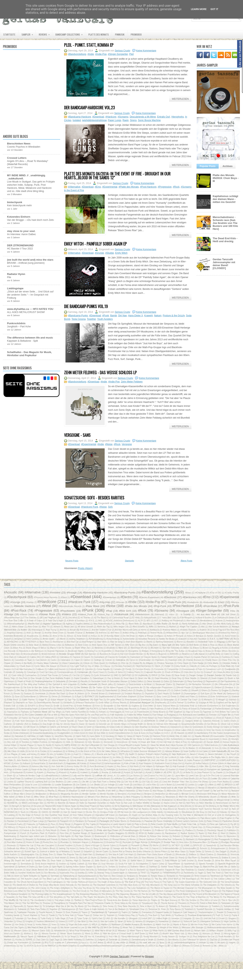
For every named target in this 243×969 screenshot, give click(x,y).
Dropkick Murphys (133, 694)
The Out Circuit (79, 891)
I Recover (33, 748)
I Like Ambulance (230, 745)
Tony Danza (175, 909)
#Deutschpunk (17, 597)
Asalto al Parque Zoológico (151, 636)
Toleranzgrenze (68, 909)
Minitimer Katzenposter (73, 797)
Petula (203, 824)
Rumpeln (123, 845)
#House (120, 602)
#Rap (109, 610)
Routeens (11, 845)
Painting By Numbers (187, 818)
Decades (73, 681)
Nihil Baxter (138, 806)
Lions (156, 782)
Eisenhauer (146, 700)
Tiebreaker (226, 903)
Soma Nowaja (204, 861)
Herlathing (158, 739)
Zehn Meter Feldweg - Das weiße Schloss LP (100, 372)
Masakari (73, 791)
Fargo (236, 709)
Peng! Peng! (65, 824)
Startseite (9, 34)
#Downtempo (109, 597)
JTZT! (122, 754)
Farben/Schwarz (222, 709)
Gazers (91, 724)
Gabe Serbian (174, 721)
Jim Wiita (116, 757)
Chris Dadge (198, 663)
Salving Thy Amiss (67, 848)
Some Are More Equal (225, 861)
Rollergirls (155, 842)
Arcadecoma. (33, 636)
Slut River (192, 858)
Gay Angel (47, 724)
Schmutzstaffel (189, 848)
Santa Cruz (84, 848)
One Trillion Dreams (82, 815)
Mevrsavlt (173, 794)
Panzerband (23, 821)
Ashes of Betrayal (195, 636)
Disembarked (111, 690)
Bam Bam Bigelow (134, 642)
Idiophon (234, 748)
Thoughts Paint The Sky (80, 903)
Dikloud (218, 687)
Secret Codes (102, 851)
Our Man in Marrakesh (193, 815)
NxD (234, 809)
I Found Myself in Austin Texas (132, 745)
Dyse (17, 696)
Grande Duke (134, 730)
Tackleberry (189, 873)
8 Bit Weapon (186, 618)
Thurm (193, 903)
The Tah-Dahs (72, 897)
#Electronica (189, 597)
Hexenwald (214, 739)
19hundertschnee (12, 618)
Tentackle (171, 876)
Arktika (46, 636)
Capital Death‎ (166, 657)
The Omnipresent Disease (57, 891)
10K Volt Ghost (228, 614)
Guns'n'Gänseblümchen (119, 733)
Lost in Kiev (151, 785)
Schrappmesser (218, 848)
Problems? (160, 830)
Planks (177, 827)
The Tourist (177, 897)
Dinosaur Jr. (230, 687)
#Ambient (55, 592)
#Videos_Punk (85, 614)
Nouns (156, 809)
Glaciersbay (100, 727)
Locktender (46, 785)
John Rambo (22, 760)
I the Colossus (172, 748)
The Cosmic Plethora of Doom (80, 882)
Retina (64, 839)
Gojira (226, 727)
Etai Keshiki (122, 706)
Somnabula (26, 864)
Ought (134, 815)
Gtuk (91, 733)
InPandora (125, 751)
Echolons (203, 696)
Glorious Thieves (159, 727)
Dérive (55, 696)
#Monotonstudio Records (70, 606)
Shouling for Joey (15, 858)
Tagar (200, 873)
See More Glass (178, 851)
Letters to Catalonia (230, 778)
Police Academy (213, 827)
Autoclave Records (146, 639)
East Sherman (146, 696)
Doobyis (27, 694)
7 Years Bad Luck (168, 618)
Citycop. (107, 666)
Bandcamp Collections (70, 33)
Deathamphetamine (44, 681)
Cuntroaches (30, 675)
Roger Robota (141, 842)
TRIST (144, 873)
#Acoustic (10, 592)
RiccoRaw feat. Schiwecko (170, 839)
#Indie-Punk (174, 602)
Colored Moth (75, 669)
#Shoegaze (182, 610)
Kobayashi (136, 769)
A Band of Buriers (203, 618)
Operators (123, 815)
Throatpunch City (149, 903)
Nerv (6, 806)
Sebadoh (88, 851)
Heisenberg (82, 739)
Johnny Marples (58, 760)
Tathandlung (68, 876)
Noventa (182, 809)
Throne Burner (167, 903)
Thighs (154, 900)
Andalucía (154, 630)
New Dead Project (88, 806)
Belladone (69, 645)
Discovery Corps (93, 690)
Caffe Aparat (199, 654)
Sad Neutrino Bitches (229, 845)
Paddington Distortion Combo (142, 818)
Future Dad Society (87, 721)
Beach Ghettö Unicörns (14, 645)
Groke (6, 733)
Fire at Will (52, 715)
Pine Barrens (103, 827)
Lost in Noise (166, 785)
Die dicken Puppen (114, 687)
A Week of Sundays (76, 621)
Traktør (134, 912)
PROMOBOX (136, 34)
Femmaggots (115, 712)
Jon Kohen (103, 760)
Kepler (110, 766)
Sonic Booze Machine (149, 120)
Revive (133, 839)
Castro (54, 660)
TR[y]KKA (154, 873)
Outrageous (230, 815)
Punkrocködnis (16, 323)
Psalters (189, 830)
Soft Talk (114, 861)
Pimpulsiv (89, 827)
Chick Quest (99, 663)
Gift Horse (31, 727)
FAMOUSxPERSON (65, 709)
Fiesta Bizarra (159, 712)
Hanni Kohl (81, 736)
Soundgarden (142, 864)
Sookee (62, 864)
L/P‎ (177, 772)
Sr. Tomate (110, 867)
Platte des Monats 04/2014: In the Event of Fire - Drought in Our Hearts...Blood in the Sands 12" (117, 176)
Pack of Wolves (107, 818)
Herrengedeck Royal (195, 739)
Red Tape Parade (83, 836)
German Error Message (167, 724)
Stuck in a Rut (126, 870)
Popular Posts (208, 166)
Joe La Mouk (170, 757)
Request (29, 839)
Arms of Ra (58, 636)
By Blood (151, 654)
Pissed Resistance (141, 827)
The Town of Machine (196, 897)
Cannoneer (135, 657)
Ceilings (97, 660)
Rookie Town (169, 842)
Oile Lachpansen (140, 812)
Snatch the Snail (22, 861)
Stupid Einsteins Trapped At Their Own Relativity (171, 870)
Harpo (129, 736)
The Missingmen (205, 888)
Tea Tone (103, 876)
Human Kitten (10, 745)
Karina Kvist (95, 763)
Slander (103, 858)
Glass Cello (115, 727)
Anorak (37, 633)
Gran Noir (118, 730)
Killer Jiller (204, 766)
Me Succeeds (186, 791)
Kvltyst (127, 772)
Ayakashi (182, 639)
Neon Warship (205, 803)
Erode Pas (68, 706)
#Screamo (123, 116)
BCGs (236, 639)
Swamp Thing (103, 873)
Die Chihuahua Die (223, 684)
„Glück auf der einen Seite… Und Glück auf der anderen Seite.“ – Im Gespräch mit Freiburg (30, 294)
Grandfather (148, 730)
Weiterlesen (180, 99)
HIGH (190, 733)
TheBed (77, 900)
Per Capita (91, 824)
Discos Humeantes (74, 690)
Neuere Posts (71, 560)
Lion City (146, 782)
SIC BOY (175, 845)
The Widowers (229, 897)
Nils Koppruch (170, 806)
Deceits (84, 681)
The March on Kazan (159, 888)
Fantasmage (206, 709)
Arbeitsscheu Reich (227, 633)
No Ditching (211, 806)
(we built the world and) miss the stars (30, 259)
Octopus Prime (106, 812)
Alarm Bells (133, 624)
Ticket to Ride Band (208, 903)
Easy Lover (162, 696)
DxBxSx (7, 696)
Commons (158, 669)
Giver (89, 727)
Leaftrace (28, 778)
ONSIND (56, 812)
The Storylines (56, 897)
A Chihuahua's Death (224, 618)
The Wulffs (9, 900)
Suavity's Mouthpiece (207, 870)
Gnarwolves (198, 727)
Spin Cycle (43, 867)
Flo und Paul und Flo (97, 715)
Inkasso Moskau (172, 751)
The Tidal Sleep (161, 897)
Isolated (77, 120)
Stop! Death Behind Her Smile (40, 870)
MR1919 (228, 785)
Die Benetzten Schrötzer (200, 684)
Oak (65, 812)
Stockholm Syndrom (13, 870)
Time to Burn (146, 906)
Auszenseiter (129, 639)
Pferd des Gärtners (218, 824)
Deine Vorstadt (153, 681)
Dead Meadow (161, 678)
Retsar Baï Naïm (101, 839)
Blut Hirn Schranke (171, 648)
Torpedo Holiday (223, 909)
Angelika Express (15, 633)
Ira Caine (203, 751)
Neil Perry (190, 803)
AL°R (140, 621)
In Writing (70, 751)
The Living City (102, 888)
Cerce (132, 660)
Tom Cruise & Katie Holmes (91, 909)
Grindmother (230, 730)
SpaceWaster (174, 864)
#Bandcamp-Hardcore (79, 116)
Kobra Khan (159, 769)
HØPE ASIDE (70, 745)
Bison (220, 645)
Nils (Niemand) (153, 806)
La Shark (8, 776)
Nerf (234, 803)
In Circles (42, 751)
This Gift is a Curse (209, 900)
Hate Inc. (187, 736)
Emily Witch (121, 253)
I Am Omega (108, 745)
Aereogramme (232, 621)
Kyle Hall (138, 772)
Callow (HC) (35, 657)
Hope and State (148, 742)
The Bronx (205, 879)
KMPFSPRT (209, 760)
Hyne (39, 745)
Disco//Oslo (33, 690)
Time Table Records (127, 906)
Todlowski (22, 909)
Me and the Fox (220, 791)
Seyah (233, 851)
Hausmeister (219, 736)
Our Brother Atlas (149, 815)
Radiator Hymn (16, 274)
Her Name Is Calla (141, 739)
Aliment (56, 627)
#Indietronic (193, 602)
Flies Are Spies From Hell (72, 715)
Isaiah (43, 754)
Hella (93, 739)
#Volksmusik (121, 614)
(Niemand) (159, 614)
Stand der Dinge (191, 867)
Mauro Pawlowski (127, 791)
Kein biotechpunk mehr (19, 205)
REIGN (131, 833)
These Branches (139, 900)
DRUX (154, 675)
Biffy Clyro (130, 645)
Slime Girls (133, 858)
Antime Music (156, 633)
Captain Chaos (183, 657)
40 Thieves (86, 618)
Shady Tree (48, 854)
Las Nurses (135, 776)
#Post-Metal (210, 606)
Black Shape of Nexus (36, 648)
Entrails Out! (163, 116)
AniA (28, 633)
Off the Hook (123, 812)
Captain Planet (200, 657)
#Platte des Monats (129, 186)
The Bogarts (129, 879)
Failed (143, 709)
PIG (84, 818)
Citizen (63, 666)
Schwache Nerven (12, 851)
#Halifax (30, 602)
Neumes (38, 806)
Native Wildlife (142, 803)
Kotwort (29, 772)
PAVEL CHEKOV (52, 818)
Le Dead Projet (14, 778)
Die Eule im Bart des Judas (35, 687)
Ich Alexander (205, 748)
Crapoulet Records (152, 672)
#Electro (126, 597)
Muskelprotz (167, 800)
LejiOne (141, 778)
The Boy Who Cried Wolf (166, 879)
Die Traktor (97, 687)
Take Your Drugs (231, 873)
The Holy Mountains (150, 885)
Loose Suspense (63, 784)
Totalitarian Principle (26, 912)
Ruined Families (65, 845)
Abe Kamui (191, 621)
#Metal (46, 606)
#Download (98, 116)
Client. (157, 666)
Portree (228, 827)
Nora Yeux (65, 809)
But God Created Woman (131, 654)
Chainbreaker (145, 660)
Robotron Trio (112, 842)
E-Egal (78, 696)
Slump (181, 858)
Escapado (108, 706)
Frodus (188, 718)
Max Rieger (158, 791)
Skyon (93, 858)
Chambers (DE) (175, 660)
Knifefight (111, 769)
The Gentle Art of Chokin (24, 885)
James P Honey (197, 754)
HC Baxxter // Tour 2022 (20, 248)
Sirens (133, 120)
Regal (187, 836)
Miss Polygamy (133, 797)
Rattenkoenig (10, 836)
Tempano (131, 876)
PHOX (76, 818)
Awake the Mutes (167, 639)
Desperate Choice (164, 684)
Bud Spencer (90, 654)
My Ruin (194, 800)
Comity (128, 669)
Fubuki (228, 718)
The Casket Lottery (223, 879)
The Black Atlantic (69, 879)
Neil (180, 803)
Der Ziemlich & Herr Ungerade (63, 684)
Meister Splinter (89, 794)
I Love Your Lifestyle (16, 748)
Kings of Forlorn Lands (17, 769)
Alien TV (46, 627)
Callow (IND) (50, 657)
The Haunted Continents (104, 885)
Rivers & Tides (32, 842)
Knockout (123, 769)
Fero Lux (129, 712)
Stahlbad (153, 867)
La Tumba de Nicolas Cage (28, 776)
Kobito (147, 769)
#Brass (188, 593)
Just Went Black (175, 760)
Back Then (44, 642)
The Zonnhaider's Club (40, 900)
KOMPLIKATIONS (227, 760)
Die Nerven (57, 687)
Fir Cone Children (34, 714)
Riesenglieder (204, 839)
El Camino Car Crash (188, 700)
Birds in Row (208, 645)
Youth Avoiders (105, 319)
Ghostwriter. (17, 727)
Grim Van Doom (213, 730)
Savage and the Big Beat (124, 848)
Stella (233, 867)
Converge (31, 672)
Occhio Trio (91, 812)
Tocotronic (185, 906)
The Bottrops (145, 879)
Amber (24, 629)
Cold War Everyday (23, 669)
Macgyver (16, 788)
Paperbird (51, 821)
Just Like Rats (157, 760)
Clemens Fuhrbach (123, 666)
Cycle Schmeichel (102, 675)
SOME (187, 845)
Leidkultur (117, 778)
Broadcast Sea (195, 651)
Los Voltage (109, 785)
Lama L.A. (111, 776)
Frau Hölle (105, 718)
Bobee (196, 648)
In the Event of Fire (74, 190)
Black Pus (17, 648)
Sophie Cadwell (77, 864)
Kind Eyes (216, 766)
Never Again (70, 806)
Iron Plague (12, 754)
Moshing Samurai (79, 800)
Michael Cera (187, 794)
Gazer (82, 724)
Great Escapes (165, 730)
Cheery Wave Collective (47, 663)
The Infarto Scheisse (189, 885)
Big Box (142, 645)
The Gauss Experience (185, 882)
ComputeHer (173, 669)
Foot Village (157, 715)
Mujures (107, 800)
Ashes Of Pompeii (175, 636)
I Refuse (46, 748)
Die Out (69, 687)
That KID (228, 876)
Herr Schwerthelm (174, 739)
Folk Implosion (116, 715)
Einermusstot (131, 700)
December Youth (98, 681)
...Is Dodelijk (185, 614)
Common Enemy (143, 669)
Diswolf (194, 690)
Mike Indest (9, 797)
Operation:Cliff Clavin (105, 815)
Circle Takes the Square (45, 666)
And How (84, 630)
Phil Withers (9, 827)
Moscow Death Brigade (57, 800)
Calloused (21, 657)
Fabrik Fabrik (108, 709)
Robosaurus (97, 842)
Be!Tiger (232, 642)
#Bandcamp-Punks (78, 315)
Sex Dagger (220, 851)
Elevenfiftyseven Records (48, 703)
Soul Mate (92, 864)
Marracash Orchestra (34, 791)
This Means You (11, 903)
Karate (83, 763)
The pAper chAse (62, 900)
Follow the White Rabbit (138, 715)
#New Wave (93, 606)
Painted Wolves (167, 818)
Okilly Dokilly (157, 812)
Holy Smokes (94, 742)
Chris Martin (213, 663)
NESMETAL (12, 803)
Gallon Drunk (230, 721)
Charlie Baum (211, 660)
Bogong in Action (220, 648)
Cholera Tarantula (165, 663)
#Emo (98, 186)
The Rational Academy (17, 894)
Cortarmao (82, 672)
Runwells (135, 845)
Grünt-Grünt (79, 733)
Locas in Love (31, 785)
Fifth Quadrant (175, 712)
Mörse (236, 800)
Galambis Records (211, 721)
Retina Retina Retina (80, 839)
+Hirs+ (172, 614)
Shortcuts (234, 854)
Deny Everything (194, 681)
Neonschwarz (222, 803)
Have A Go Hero (11, 739)
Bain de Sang (116, 642)
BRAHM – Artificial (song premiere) (25, 263)
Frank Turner (64, 718)
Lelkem (151, 778)
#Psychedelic (67, 610)
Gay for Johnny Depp (65, 724)
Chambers (159, 660)
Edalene (235, 696)
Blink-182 (123, 648)
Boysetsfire (107, 651)
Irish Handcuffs (219, 751)
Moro (40, 800)
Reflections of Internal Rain (122, 836)
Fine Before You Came (225, 712)
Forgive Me (225, 715)
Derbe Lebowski (89, 684)
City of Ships (93, 666)
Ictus (224, 748)
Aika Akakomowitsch (102, 624)
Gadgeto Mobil (192, 721)
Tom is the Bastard (116, 909)
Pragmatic (88, 830)
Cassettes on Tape (23, 660)
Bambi (113, 315)
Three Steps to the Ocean (126, 903)
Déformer (43, 696)
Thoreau (46, 903)
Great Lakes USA (183, 730)
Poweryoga (75, 830)
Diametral (180, 684)
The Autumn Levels (29, 879)
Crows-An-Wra (223, 672)
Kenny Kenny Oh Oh (76, 766)
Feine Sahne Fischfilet (75, 712)
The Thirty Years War (118, 897)
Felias (92, 712)
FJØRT (82, 708)
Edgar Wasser (57, 700)
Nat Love (128, 803)
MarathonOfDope (228, 788)
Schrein (232, 848)
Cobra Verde (180, 666)
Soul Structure (107, 864)
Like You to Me (131, 782)
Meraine (148, 794)
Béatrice (186, 654)
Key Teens (122, 766)
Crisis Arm (188, 672)
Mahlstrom (81, 787)
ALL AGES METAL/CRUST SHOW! (26, 312)
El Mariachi (207, 700)
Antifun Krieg (128, 633)
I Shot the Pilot (94, 748)
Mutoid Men (182, 800)
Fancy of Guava (189, 709)
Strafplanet (62, 870)
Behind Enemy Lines (51, 645)
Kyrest (148, 772)
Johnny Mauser (77, 760)
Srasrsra (122, 867)
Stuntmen (141, 870)
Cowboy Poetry (133, 672)
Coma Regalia (103, 669)
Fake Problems (156, 709)
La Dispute (231, 772)
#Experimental (109, 186)
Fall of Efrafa (172, 709)
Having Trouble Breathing (33, 739)
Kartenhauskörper (112, 763)
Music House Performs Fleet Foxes (142, 800)
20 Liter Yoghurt (48, 617)
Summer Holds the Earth (29, 873)
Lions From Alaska (220, 782)
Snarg (7, 860)
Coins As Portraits (208, 666)
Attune (63, 639)
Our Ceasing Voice (170, 815)
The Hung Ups (170, 885)
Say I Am (144, 848)
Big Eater (154, 645)
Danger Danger (196, 675)
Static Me (223, 867)
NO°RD (50, 803)
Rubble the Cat (26, 845)
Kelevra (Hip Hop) (40, 766)
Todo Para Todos (38, 909)
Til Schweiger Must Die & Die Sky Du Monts (63, 906)
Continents (230, 669)
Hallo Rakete (45, 736)
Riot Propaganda (222, 839)
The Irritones (226, 885)
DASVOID (126, 675)
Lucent (191, 785)
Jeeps (37, 757)
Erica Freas (44, 706)
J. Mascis (86, 754)
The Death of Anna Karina (109, 882)
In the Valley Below (108, 751)
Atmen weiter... (49, 639)
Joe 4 (158, 757)
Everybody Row (187, 706)
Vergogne (127, 444)
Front (218, 718)
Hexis (224, 739)
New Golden (105, 806)
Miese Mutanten (228, 794)
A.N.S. (91, 621)
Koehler (172, 769)
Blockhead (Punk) (139, 648)
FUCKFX (94, 709)
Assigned (18, 639)
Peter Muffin (172, 824)
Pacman (122, 818)
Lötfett (210, 785)
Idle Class (11, 751)
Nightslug (125, 806)
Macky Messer (31, 788)
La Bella (186, 772)
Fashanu (25, 712)
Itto (68, 754)
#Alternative (74, 186)
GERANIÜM (149, 721)
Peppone (78, 824)
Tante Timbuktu (30, 876)
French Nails (132, 718)
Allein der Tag (103, 627)
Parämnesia (135, 821)
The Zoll (22, 900)
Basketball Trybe (205, 642)
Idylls (22, 751)
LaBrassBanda (51, 776)
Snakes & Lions (229, 858)
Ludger (201, 785)
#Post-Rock (18, 610)
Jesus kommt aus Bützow (97, 757)
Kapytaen (71, 763)
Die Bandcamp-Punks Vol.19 (86, 306)
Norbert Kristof (80, 809)
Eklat (157, 700)
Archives (228, 166)
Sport (99, 867)
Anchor (63, 630)
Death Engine (217, 678)
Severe (208, 851)
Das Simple (36, 678)
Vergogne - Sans (77, 435)
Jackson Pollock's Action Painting (153, 754)
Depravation (211, 681)
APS (148, 621)
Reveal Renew (119, 839)
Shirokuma (180, 854)
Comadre (117, 669)
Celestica (120, 660)
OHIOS (45, 812)
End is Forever (177, 703)
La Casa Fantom (201, 772)
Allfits (151, 627)
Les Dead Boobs (187, 778)
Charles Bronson (193, 660)
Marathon (212, 788)
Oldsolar (223, 812)
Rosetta (214, 842)
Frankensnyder (80, 718)
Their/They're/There (94, 900)
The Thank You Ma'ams (94, 897)
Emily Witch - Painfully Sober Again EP (95, 244)
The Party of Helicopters (101, 891)
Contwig (19, 672)
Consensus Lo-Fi (213, 669)
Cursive (65, 675)
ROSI (141, 833)
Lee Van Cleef (61, 778)
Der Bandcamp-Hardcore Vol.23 (89, 107)
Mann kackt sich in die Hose (169, 787)
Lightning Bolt (41, 782)
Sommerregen (10, 864)
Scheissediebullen (170, 848)
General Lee (104, 724)
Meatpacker (40, 794)
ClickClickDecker (143, 666)
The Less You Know (82, 888)
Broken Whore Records (225, 651)
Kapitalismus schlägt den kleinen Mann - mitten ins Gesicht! (225, 199)
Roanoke (65, 842)
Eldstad (232, 700)
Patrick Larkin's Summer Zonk (189, 821)
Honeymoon (122, 742)
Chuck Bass (25, 666)
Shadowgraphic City (30, 854)
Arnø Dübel (82, 636)
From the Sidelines (203, 718)
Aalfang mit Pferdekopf (172, 621)
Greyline (199, 730)
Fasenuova (12, 712)
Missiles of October (153, 797)
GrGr (97, 730)
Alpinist (172, 627)
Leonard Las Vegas (167, 778)
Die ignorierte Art (134, 687)
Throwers (182, 903)
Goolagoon (76, 730)
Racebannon (171, 833)
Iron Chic (235, 751)
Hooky (134, 742)
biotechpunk (14, 202)
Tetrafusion (215, 876)
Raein (125, 120)
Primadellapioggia (130, 830)
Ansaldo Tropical (74, 633)
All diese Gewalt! (85, 627)
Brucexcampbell (31, 654)
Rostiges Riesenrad (230, 842)
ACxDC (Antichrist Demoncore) (120, 621)
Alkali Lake (69, 627)
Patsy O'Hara (213, 821)
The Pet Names (140, 891)
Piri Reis (117, 827)
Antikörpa (142, 633)
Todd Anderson (201, 906)
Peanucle (30, 824)
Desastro (121, 684)
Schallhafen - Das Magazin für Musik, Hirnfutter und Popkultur (29, 354)
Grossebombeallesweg (43, 733)
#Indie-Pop (101, 54)
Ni (116, 806)
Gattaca (35, 724)
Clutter (167, 666)
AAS (100, 621)
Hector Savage (66, 739)
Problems (146, 830)
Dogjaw (225, 690)
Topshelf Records (204, 909)
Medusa (53, 794)
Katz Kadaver (145, 763)
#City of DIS (215, 593)
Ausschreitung (112, 639)
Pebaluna (43, 824)
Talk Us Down (13, 876)
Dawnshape (98, 678)
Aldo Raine (162, 623)
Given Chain (77, 727)
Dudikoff (176, 694)
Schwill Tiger (30, 851)
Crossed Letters (16, 157)
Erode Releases (84, 706)
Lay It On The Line (210, 776)
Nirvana (198, 806)
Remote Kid (208, 836)
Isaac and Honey (29, 754)
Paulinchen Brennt (230, 821)
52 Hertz (136, 618)
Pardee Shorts (119, 821)
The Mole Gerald (224, 888)
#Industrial (208, 602)
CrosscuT (208, 672)
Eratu (21, 706)
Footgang (171, 715)
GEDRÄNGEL (133, 721)
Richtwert (190, 839)
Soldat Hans (136, 861)
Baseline (191, 642)
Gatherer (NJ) (22, 724)
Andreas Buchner (188, 630)
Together (91, 319)
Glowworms (175, 727)
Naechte (61, 803)
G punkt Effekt (116, 721)
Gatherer (8, 724)
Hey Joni (11, 742)
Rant (223, 833)
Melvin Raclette (107, 794)
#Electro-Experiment (149, 597)
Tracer (84, 912)
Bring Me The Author (175, 651)
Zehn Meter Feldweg (131, 381)
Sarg (95, 848)
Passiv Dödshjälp (164, 821)
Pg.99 (233, 824)
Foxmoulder (12, 718)
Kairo (16, 763)
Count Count (98, 672)
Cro (198, 672)
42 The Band (100, 618)
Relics (196, 836)
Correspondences (65, 672)
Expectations (10, 709)
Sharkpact (100, 854)
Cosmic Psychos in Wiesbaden (23, 146)
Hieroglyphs (177, 116)
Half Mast (31, 736)
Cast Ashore (41, 660)
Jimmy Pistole (146, 757)
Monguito (8, 800)
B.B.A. (213, 639)
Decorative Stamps (118, 681)
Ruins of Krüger (92, 845)
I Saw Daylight (77, 748)
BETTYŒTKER (29, 642)
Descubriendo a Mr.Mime (143, 116)
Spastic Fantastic (206, 864)
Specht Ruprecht (227, 863)
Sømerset (132, 873)
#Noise (108, 444)
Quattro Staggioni (116, 833)
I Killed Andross (211, 745)
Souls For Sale (125, 864)
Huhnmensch (197, 742)
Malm (129, 787)
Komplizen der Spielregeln (219, 769)
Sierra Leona (45, 858)
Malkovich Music (115, 788)
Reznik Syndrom (146, 839)
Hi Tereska (24, 742)
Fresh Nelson (148, 718)
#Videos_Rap (104, 614)
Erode (56, 706)
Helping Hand (106, 739)
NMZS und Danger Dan (32, 803)
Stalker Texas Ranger (170, 867)
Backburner (58, 642)
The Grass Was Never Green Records (56, 885)
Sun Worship (50, 873)
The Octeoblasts (33, 891)
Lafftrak (98, 775)
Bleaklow (99, 648)
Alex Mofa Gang (224, 624)
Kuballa (95, 772)
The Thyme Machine (140, 897)
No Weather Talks (48, 809)
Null (226, 809)
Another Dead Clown (54, 633)
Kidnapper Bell (162, 766)
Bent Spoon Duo (99, 645)
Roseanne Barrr (199, 842)
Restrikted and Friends (47, 839)
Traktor (124, 912)
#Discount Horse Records (45, 597)
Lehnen (90, 778)
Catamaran (65, 660)
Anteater (90, 632)
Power (63, 830)
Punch (23, 833)
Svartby (81, 873)
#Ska (232, 611)
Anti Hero (115, 633)
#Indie (90, 54)
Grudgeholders (64, 733)
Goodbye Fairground (39, 730)
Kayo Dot (177, 763)
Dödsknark (66, 696)
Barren (180, 642)
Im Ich (31, 751)
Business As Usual (108, 654)
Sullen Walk (9, 873)
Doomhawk (40, 694)
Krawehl (148, 315)
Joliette (91, 760)
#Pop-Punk (159, 606)
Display (139, 690)
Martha (51, 791)
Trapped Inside (162, 912)
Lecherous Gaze (43, 778)
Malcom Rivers (97, 788)
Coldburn (40, 669)
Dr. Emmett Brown (96, 694)
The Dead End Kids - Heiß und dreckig (225, 240)
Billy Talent (180, 645)
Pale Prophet (226, 818)
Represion (231, 836)
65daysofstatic (149, 618)
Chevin (86, 663)
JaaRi (131, 754)
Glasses (127, 727)
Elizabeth (67, 703)
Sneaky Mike (40, 861)
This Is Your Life (228, 900)
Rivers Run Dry (50, 842)
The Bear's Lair (50, 879)
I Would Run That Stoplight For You (146, 748)
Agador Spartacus (52, 623)
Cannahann (99, 657)
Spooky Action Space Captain (79, 867)
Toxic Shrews (72, 912)
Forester (213, 715)
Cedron (86, 660)
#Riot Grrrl (125, 610)
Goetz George (213, 727)
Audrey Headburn (77, 639)
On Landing (9, 815)
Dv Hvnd (217, 693)
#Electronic (170, 597)
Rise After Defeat (15, 842)
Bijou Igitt (166, 644)
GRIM (161, 721)
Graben (106, 730)
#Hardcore (110, 116)
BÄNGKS (174, 654)
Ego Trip (72, 700)
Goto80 (87, 730)
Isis (51, 754)
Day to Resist (113, 678)
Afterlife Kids (33, 624)
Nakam (157, 315)
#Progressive (164, 186)
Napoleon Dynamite (97, 803)
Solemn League (153, 861)
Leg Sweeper (77, 778)
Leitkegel (130, 778)
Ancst (73, 629)
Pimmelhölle (75, 827)
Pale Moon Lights (208, 818)
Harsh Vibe (174, 736)
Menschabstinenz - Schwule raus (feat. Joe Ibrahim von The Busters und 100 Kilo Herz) (225, 223)
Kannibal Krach (56, 763)
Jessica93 (77, 757)
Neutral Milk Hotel (53, 806)
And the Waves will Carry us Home (130, 630)
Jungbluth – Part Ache (19, 326)
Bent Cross (83, 645)
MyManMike (207, 800)
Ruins (79, 845)
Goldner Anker (20, 730)
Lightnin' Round (24, 782)
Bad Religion (88, 642)
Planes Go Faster (162, 827)
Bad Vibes (102, 642)
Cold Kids (226, 666)
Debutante (60, 681)
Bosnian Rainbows (55, 651)
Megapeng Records (70, 794)
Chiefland (113, 663)
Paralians (79, 821)
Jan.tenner (25, 757)
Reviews (45, 33)
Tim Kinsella (93, 906)
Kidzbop (192, 766)
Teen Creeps (117, 876)
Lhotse (10, 782)
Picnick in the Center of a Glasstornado (36, 827)
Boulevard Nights (76, 651)
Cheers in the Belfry (23, 663)
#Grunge (99, 253)
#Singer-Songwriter (118, 54)
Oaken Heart (76, 812)
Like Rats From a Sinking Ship (107, 782)
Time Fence (108, 906)
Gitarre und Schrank (59, 727)
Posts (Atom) (85, 568)
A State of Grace (34, 621)
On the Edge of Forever (30, 815)
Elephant (8, 703)
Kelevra (24, 766)
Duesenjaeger (190, 694)
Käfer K (159, 772)
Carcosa (214, 657)
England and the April (226, 703)
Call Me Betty (214, 654)
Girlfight (42, 727)
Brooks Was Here (12, 654)
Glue (187, 727)
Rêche (156, 845)
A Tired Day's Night (54, 621)
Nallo (82, 803)
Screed (76, 851)
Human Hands (229, 742)
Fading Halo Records (126, 709)
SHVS (165, 845)
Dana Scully (179, 675)
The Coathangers (55, 882)
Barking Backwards (164, 642)
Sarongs (105, 848)
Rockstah (126, 842)
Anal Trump (51, 630)
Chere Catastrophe (70, 663)
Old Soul (212, 812)
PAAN (38, 818)
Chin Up (124, 663)
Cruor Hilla (16, 675)
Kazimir (188, 763)
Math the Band (87, 791)
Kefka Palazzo (202, 763)
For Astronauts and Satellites (192, 715)
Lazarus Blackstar (231, 776)
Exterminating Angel (28, 709)
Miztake (224, 797)
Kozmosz (51, 772)
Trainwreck (113, 912)
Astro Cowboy (32, 639)
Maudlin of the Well (106, 791)
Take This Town (213, 873)
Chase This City (228, 660)
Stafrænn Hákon (137, 867)
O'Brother (33, 812)
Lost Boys (137, 785)
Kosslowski (18, 772)
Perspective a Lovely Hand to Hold (115, 824)
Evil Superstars (229, 706)
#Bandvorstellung (77, 54)
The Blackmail (87, 879)
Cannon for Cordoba (117, 657)
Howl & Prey (181, 742)
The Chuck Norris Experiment (30, 882)
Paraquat (92, 821)
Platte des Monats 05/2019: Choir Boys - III (225, 178)
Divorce (214, 690)
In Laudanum (56, 751)
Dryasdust (149, 694)
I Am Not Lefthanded (90, 745)
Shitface (192, 854)
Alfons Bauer (18, 627)
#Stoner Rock (47, 614)
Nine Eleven (185, 806)
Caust (77, 660)
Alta (203, 627)
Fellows (102, 712)
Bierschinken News (18, 143)
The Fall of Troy (132, 881)
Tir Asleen (160, 906)
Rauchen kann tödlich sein (32, 836)
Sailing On (34, 848)
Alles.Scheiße (138, 627)
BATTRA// (224, 638)
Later (168, 776)
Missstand (170, 797)
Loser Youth (123, 785)
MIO (219, 785)
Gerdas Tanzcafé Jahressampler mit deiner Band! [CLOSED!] (224, 264)
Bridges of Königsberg (152, 651)
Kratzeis (63, 772)
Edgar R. (43, 700)
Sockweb (86, 861)
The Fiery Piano (152, 882)
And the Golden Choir (101, 630)
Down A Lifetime (76, 694)
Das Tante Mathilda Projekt (57, 678)
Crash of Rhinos (172, 672)
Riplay (236, 839)
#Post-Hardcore (148, 186)
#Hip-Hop (104, 602)
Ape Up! (185, 633)
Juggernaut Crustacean (122, 760)
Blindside (111, 648)
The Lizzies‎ (118, 888)
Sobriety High (71, 861)
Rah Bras (212, 833)
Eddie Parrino (28, 700)
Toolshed (188, 909)
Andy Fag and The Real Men (226, 630)
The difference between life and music (30, 337)
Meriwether (160, 794)
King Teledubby (232, 766)
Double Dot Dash (57, 694)
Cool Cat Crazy (46, 672)
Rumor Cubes (109, 845)
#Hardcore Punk (89, 506)
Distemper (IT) (163, 690)
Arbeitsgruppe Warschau (203, 633)
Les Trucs (203, 778)
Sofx (110, 506)
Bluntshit (155, 648)
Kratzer (73, 772)
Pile (9, 277)
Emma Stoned (119, 703)
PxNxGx (52, 833)
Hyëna (58, 745)
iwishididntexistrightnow (94, 120)
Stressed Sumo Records (82, 870)
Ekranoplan (169, 700)
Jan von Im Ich (10, 757)
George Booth (136, 724)
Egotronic (84, 699)
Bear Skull (33, 645)
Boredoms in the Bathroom (31, 651)
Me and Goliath (203, 791)
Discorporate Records (52, 690)
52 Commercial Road (119, 618)
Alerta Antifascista (190, 624)
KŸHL (169, 772)
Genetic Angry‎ (120, 724)
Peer (53, 824)
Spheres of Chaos (26, 867)
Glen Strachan (141, 727)
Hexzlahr (235, 739)
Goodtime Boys (60, 730)
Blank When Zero (83, 648)
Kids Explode (179, 766)
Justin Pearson (193, 760)
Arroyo (94, 636)
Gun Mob (101, 733)
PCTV (66, 818)
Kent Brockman (97, 766)
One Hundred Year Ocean (57, 815)
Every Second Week (166, 706)
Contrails (8, 672)
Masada (61, 791)
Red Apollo (66, 836)
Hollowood (79, 742)
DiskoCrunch (126, 690)
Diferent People (184, 687)
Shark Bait (87, 854)
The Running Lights (40, 894)
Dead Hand (129, 678)
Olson (233, 812)
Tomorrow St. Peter (157, 909)
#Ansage (72, 592)
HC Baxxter (179, 733)
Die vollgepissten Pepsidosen (159, 687)
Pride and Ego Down (107, 830)
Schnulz (203, 848)
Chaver (7, 663)
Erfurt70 (31, 706)
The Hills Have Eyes (128, 885)
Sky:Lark (83, 858)
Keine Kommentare (146, 50)
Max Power (144, 791)
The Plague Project (209, 891)
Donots (17, 694)
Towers (59, 912)
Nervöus (26, 806)
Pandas (10, 821)
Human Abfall (213, 742)
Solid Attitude (171, 861)
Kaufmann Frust (162, 763)
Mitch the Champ (187, 797)
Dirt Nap (122, 315)
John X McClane (40, 760)
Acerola (219, 621)
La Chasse (218, 772)
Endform (191, 703)
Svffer (90, 873)
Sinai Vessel (60, 858)
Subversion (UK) (228, 870)
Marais (201, 788)
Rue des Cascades (45, 845)
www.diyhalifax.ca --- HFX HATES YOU (30, 308)
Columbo (89, 669)
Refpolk (142, 836)
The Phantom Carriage (161, 891)
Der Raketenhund (12, 684)
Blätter (186, 648)
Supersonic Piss (66, 873)
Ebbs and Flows (187, 696)
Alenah (175, 624)
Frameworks (48, 718)
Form (236, 715)
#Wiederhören (142, 614)
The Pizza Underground (186, 891)
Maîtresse (171, 791)
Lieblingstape (15, 288)
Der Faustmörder (228, 681)
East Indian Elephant (126, 696)
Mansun (191, 788)
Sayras (155, 848)
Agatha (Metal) (83, 624)
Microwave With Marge (207, 794)
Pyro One (64, 833)
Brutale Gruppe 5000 (69, 653)
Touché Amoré (45, 912)
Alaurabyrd (147, 624)
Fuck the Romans (47, 721)
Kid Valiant (147, 766)
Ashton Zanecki (214, 636)
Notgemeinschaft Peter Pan (125, 809)
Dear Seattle (190, 678)
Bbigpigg (221, 642)
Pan (237, 818)
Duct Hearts (163, 694)
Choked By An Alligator (142, 663)
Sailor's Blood (48, 848)
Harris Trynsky (142, 736)
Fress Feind (163, 718)
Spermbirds (9, 867)
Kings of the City (39, 769)
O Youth (21, 812)
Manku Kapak (143, 787)
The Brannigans (189, 879)
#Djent (64, 597)
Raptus (232, 833)
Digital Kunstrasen (202, 687)
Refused (176, 836)
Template (143, 876)
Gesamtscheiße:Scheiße (192, 724)
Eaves (173, 696)
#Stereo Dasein (27, 614)
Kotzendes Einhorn (18, 216)
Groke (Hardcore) (21, 733)
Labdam (65, 776)
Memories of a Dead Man (129, 794)
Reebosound (100, 836)
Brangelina (133, 651)
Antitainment (172, 633)
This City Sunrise (188, 900)
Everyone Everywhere (208, 706)
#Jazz (221, 602)
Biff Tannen (116, 645)
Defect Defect (137, 681)
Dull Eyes (205, 694)
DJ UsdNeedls (141, 675)
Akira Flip (120, 624)
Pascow (148, 821)
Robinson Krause (80, 842)
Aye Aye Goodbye (198, 639)
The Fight (167, 882)
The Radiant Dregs (230, 891)
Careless (226, 657)
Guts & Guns (140, 733)
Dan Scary (166, 675)
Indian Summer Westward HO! (147, 751)
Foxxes (25, 718)
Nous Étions (168, 809)
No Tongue (31, 809)
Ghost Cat (225, 724)
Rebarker (52, 836)
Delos (166, 681)
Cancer (87, 657)
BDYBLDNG (12, 642)
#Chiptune (200, 592)
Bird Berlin (194, 645)
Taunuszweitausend (87, 876)
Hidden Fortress (40, 742)
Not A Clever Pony (99, 809)
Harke (120, 736)
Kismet (53, 769)
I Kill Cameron (193, 745)
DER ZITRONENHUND (20, 245)
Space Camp (158, 864)
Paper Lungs (114, 120)
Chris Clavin (182, 663)
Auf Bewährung (96, 639)
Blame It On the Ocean (60, 648)
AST (156, 621)
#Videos (66, 614)
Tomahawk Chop (136, 909)
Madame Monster (49, 788)
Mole (233, 797)
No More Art (16, 809)
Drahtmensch (115, 694)
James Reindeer (215, 754)
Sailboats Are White (16, 848)
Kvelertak (116, 772)
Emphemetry (161, 703)
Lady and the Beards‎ (81, 776)
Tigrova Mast (33, 906)
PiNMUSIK (119, 34)
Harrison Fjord (159, 736)
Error (97, 706)
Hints (68, 742)
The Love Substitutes (136, 888)
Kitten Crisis (84, 769)
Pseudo (200, 830)
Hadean (7, 736)
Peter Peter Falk (188, 824)
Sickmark (31, 858)
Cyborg (86, 675)
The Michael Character (183, 888)
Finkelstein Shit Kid (12, 715)
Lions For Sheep (200, 782)
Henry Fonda (122, 739)
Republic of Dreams (13, 839)
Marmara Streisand (12, 791)
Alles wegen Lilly (121, 627)
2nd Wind (72, 618)
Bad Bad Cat (73, 642)
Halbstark (19, 736)
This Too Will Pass (30, 903)
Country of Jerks (115, 672)
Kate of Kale (129, 763)
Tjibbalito (173, 906)
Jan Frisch (231, 754)
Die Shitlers (82, 687)
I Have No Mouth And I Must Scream (166, 745)
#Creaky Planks (232, 593)
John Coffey (185, 757)
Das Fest (23, 678)
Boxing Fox (92, 651)
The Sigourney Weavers (127, 894)
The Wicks (214, 897)
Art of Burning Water (110, 636)
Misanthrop (117, 797)
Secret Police (161, 851)
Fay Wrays (57, 712)
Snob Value (56, 861)
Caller (226, 654)
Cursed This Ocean (49, 675)
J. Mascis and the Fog (104, 754)
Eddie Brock (12, 700)
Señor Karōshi (10, 854)
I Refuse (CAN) (60, 748)
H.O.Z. (167, 733)
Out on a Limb (214, 815)
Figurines (207, 712)
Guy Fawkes (155, 733)
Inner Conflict (190, 751)
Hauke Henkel (202, 736)
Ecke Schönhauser (219, 696)
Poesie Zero (196, 827)
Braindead (119, 651)
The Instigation (210, 885)
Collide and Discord (56, 669)
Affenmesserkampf (15, 624)
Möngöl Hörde (223, 800)
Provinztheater (175, 830)
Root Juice (184, 842)
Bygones (162, 654)
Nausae (156, 803)
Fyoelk (103, 721)
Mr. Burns (95, 800)
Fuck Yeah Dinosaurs (25, 721)
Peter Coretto (157, 824)
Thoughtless (59, 903)
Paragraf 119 (66, 821)
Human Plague (27, 745)
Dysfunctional (29, 696)
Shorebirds (222, 854)
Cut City (76, 675)
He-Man (52, 739)
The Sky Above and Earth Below (173, 894)
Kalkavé (26, 763)
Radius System (188, 833)
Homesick (108, 742)
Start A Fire (208, 866)
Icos (217, 748)
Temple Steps (157, 876)
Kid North (134, 766)
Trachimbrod (97, 912)
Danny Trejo (9, 678)
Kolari (182, 769)
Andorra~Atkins (170, 630)
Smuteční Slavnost (209, 858)
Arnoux (70, 636)
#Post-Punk (231, 606)
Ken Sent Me (57, 766)
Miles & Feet (24, 797)
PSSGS (93, 818)
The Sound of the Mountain (204, 894)
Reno (220, 836)
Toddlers (215, 906)
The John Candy (38, 888)
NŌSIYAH (9, 812)
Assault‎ (7, 639)
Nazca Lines (169, 803)
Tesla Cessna (79, 319)
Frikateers (176, 718)
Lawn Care (194, 776)
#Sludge (109, 253)
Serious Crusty (122, 50)
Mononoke (21, 800)
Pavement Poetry (15, 824)
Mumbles (118, 800)
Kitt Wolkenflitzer (68, 769)
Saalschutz (211, 845)
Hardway (110, 736)
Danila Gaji (231, 675)
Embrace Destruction (85, 703)
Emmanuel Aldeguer (140, 702)
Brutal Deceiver (48, 654)
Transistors (147, 912)
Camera (76, 657)
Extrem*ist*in (47, 709)
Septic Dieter (195, 851)
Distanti (150, 690)
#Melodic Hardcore (24, 606)
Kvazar (105, 772)
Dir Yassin (8, 690)
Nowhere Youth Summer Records (205, 809)
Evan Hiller (148, 706)
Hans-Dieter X (135, 315)
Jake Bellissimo (179, 754)
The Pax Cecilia (122, 891)
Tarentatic (55, 876)
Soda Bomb (100, 861)
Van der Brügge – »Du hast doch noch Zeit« (30, 220)
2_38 (62, 618)
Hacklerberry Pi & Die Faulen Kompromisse (216, 733)
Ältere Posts (186, 560)
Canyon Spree (150, 657)
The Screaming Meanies (87, 894)
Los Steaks (95, 785)
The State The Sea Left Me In (32, 897)
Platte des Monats (98, 34)
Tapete (44, 876)
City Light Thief (77, 666)
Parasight (104, 821)
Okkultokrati (187, 812)
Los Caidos (81, 785)
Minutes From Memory (98, 797)
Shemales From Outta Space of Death (154, 854)
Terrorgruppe (185, 876)
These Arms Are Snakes (117, 900)
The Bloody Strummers (108, 879)
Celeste (108, 660)
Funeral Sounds (66, 721)
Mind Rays (54, 797)
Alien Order (33, 627)
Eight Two (98, 700)
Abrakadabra (206, 621)
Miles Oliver (39, 797)
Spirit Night (57, 867)
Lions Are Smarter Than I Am (175, 782)
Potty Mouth (51, 830)
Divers (204, 690)
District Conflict (181, 690)
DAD (116, 675)
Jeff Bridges (48, 757)
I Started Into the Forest (115, 748)
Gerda (149, 724)
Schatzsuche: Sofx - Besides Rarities (94, 498)
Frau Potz (118, 718)
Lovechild (180, 785)
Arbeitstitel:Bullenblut (13, 636)
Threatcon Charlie (102, 903)
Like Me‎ (85, 782)
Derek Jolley (107, 684)
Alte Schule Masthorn (218, 627)
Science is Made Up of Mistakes (55, 851)
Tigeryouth (18, 906)
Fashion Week (40, 711)
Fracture (36, 718)
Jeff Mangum (63, 757)
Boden (206, 648)
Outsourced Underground (15, 818)
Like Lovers (72, 782)
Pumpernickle (10, 833)
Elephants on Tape (24, 703)
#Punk (105, 315)
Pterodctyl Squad (215, 830)
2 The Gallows (29, 618)
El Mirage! (220, 700)
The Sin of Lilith (148, 894)
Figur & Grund (192, 712)
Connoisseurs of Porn (192, 669)
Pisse (126, 827)
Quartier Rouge (80, 833)
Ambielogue (36, 630)
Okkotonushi (172, 812)
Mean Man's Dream (23, 794)
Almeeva (161, 627)
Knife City (98, 769)
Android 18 (204, 630)
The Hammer (83, 885)
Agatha (69, 624)
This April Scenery (169, 900)
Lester (214, 778)
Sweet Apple (119, 873)
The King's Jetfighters (60, 888)
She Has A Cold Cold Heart (121, 854)
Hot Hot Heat (165, 742)
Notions (145, 809)
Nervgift (15, 806)
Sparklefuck (189, 864)
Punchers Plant (37, 833)
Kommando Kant (196, 769)
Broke (208, 651)
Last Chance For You (153, 776)
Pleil (131, 54)
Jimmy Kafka (130, 757)
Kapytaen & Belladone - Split (22, 340)
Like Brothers (57, 782)
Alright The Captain (188, 627)
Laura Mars (180, 776)
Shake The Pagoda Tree (68, 854)
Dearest (203, 678)
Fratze (94, 718)
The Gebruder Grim (208, 882)
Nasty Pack (115, 803)
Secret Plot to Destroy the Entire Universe (131, 851)
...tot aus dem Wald (205, 614)
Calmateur (64, 657)
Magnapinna (66, 788)
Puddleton (231, 830)
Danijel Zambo (214, 675)
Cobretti (193, 666)
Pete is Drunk (141, 824)
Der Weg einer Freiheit (34, 684)
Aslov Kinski (230, 636)
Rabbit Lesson (154, 833)
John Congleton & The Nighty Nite (209, 757)
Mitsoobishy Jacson (208, 797)
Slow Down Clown (166, 858)
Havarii (232, 736)
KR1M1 (7, 763)
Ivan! (76, 754)
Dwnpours (231, 694)
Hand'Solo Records (63, 736)
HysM (48, 745)
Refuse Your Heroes (159, 836)
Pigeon (61, 827)
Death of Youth (24, 681)
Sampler (28, 33)
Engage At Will (206, 703)
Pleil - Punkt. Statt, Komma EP (88, 45)
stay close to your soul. (21, 231)
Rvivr (146, 845)
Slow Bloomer (147, 858)
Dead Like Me (144, 678)
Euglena (135, 706)
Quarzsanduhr (97, 833)
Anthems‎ (103, 633)
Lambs (123, 776)
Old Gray (200, 812)
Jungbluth (142, 760)
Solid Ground (187, 861)
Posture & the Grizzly (174, 315)
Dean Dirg (176, 678)
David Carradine (81, 678)
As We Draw (129, 636)
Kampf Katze (39, 763)
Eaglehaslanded (106, 696)
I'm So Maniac (188, 748)
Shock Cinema (206, 854)
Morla (31, 800)
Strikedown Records (107, 870)
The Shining (107, 894)
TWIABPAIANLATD (171, 873)
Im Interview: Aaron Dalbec (21, 234)
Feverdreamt (143, 712)
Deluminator (178, 681)
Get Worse (212, 724)
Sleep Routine (117, 858)
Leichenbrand (103, 778)
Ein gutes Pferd (114, 700)
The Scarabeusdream (62, 894)
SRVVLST (197, 845)
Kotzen (40, 772)
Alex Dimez (207, 624)
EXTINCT (89, 696)
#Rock (176, 186)
